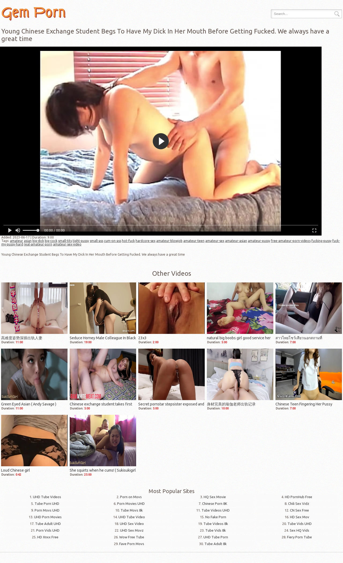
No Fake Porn (215, 517)
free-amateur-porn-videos (291, 241)
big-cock (51, 241)
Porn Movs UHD (47, 510)
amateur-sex (214, 241)
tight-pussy (81, 241)
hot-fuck (128, 241)
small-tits (65, 241)
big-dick (38, 241)
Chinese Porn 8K (214, 503)
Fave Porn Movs (131, 544)
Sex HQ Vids (299, 530)
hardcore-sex (145, 241)
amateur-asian (236, 241)
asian (28, 241)
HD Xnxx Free (47, 537)
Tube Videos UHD (216, 510)
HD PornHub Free (298, 497)
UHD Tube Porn (215, 537)
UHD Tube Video (131, 517)
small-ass (96, 241)
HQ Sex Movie (215, 497)
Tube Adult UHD (48, 523)
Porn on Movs (131, 497)
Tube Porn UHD (47, 503)
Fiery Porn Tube (299, 537)
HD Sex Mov (299, 517)
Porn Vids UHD (47, 530)
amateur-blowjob (169, 241)
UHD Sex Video (132, 523)
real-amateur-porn (38, 244)
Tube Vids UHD (300, 523)
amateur (16, 241)
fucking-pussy (321, 241)
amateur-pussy (259, 241)
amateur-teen (193, 241)
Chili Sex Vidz (298, 503)
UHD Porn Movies (48, 517)
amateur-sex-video (67, 244)
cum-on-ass (112, 241)
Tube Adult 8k (215, 544)
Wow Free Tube (131, 537)
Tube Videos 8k (215, 523)
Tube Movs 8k (132, 510)
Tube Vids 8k (215, 530)
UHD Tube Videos (47, 497)
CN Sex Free (299, 510)
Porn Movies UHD (131, 503)
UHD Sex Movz (132, 530)
